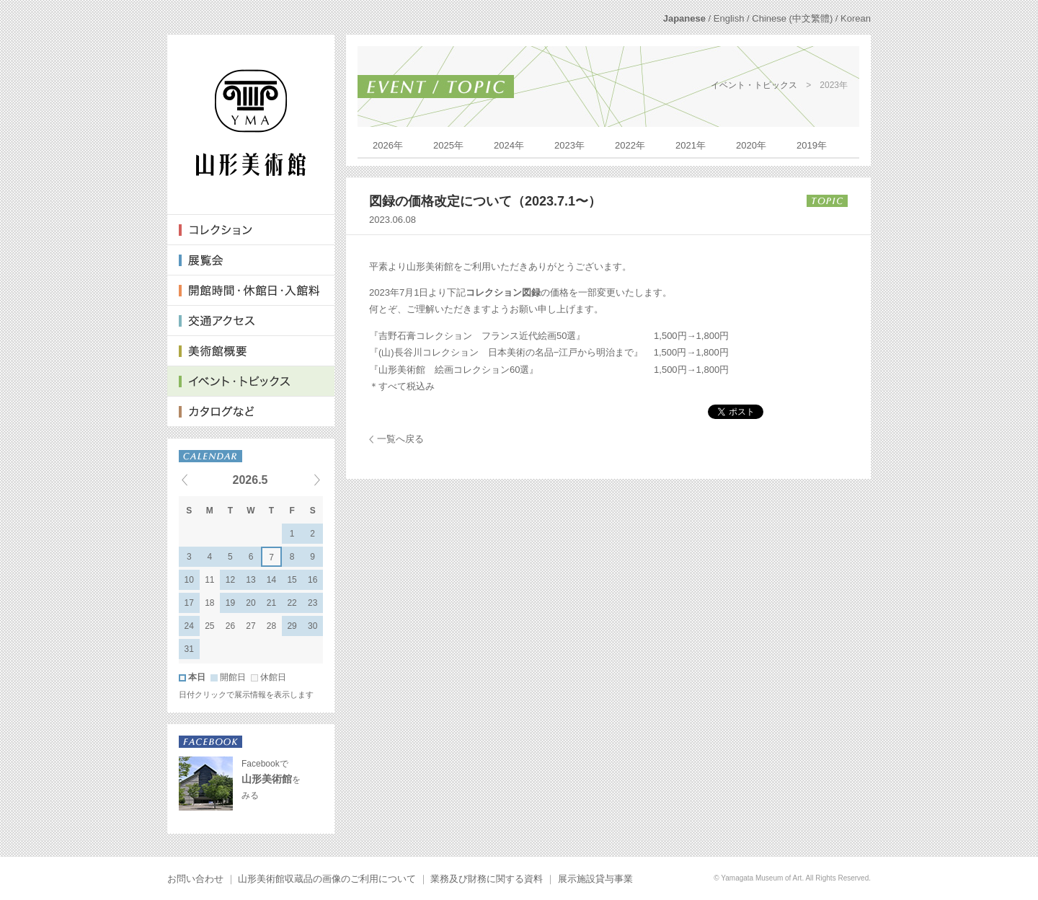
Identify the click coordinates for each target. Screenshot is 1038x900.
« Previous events (202, 479)
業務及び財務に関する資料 (486, 878)
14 (271, 580)
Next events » (299, 479)
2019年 (812, 145)
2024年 (509, 145)
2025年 (448, 145)
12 (230, 580)
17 (189, 603)
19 (230, 603)
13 (250, 580)
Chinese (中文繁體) (792, 18)
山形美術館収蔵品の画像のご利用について (327, 878)
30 (312, 626)
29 (291, 626)
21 (271, 603)
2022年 (630, 145)
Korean (855, 18)
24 (189, 626)
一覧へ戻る (400, 438)
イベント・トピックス (754, 85)
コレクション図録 (503, 292)
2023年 (569, 145)
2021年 (690, 145)
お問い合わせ (195, 878)
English (729, 18)
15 (291, 580)
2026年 (388, 145)
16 (312, 580)
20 (250, 603)
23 (312, 603)
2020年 (751, 145)
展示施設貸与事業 (595, 878)
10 (189, 580)
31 (189, 649)
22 (291, 603)
